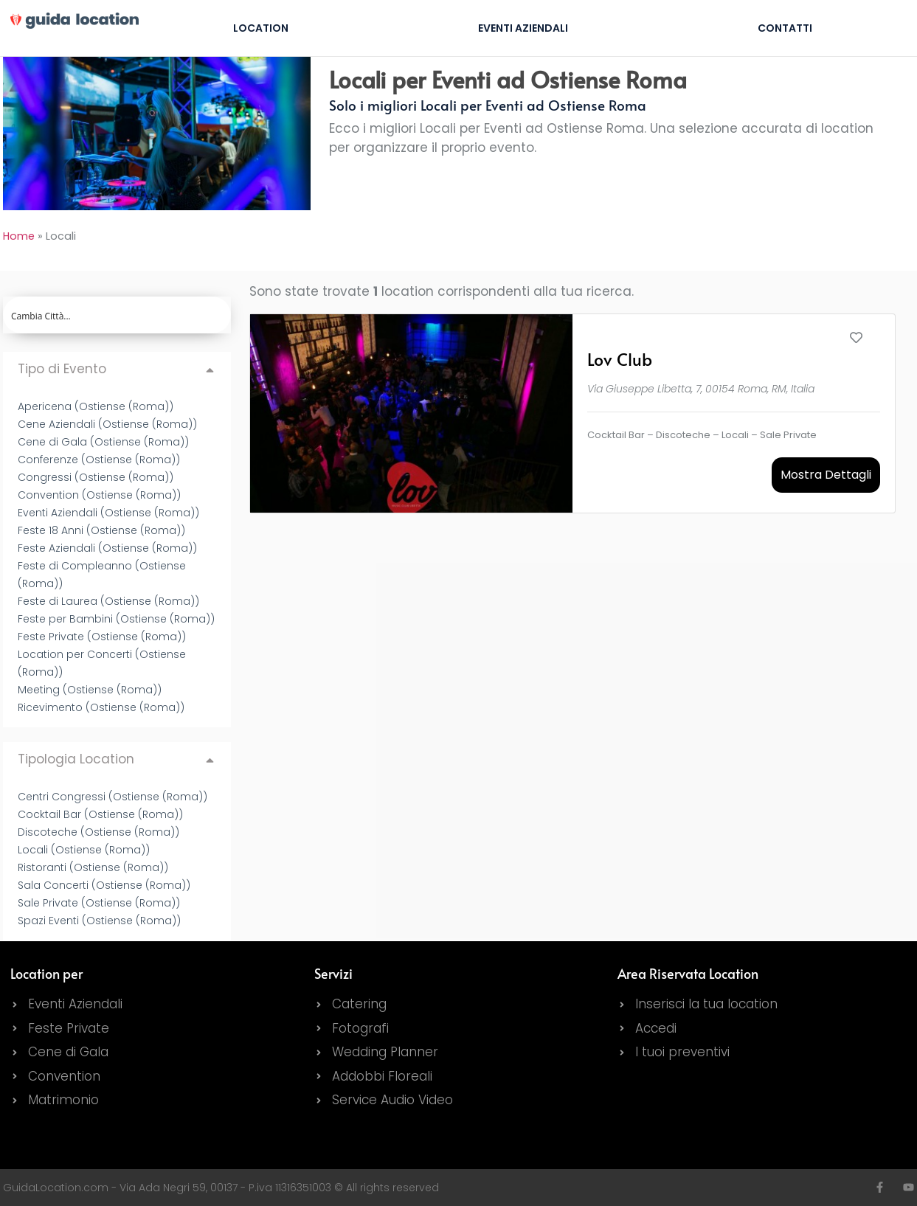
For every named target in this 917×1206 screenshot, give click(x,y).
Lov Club (619, 358)
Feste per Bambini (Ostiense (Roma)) (116, 618)
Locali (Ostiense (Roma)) (84, 849)
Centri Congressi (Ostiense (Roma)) (112, 796)
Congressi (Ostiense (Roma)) (95, 477)
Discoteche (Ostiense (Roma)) (98, 832)
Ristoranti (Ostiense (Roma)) (93, 867)
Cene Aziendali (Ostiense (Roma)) (107, 424)
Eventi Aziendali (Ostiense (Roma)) (108, 512)
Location (260, 28)
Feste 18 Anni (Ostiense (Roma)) (101, 530)
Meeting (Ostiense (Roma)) (90, 689)
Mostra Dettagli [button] (826, 474)
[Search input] (117, 315)
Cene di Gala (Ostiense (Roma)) (103, 441)
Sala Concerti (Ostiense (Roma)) (104, 885)
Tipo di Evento (62, 369)
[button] (117, 369)
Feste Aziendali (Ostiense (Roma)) (107, 548)
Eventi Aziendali (523, 28)
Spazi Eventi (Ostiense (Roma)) (99, 920)
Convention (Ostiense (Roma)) (99, 495)
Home (19, 236)
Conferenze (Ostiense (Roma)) (99, 459)
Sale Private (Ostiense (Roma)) (99, 902)
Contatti (785, 28)
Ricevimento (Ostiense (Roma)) (101, 707)
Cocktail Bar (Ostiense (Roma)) (100, 814)
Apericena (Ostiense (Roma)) (95, 406)
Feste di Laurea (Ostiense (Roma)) (108, 601)
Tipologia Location (76, 759)
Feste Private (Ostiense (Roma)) (102, 636)
